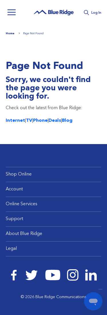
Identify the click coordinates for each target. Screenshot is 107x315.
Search (86, 13)
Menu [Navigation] (11, 12)
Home (10, 33)
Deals (55, 120)
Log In (96, 13)
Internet (15, 120)
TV (29, 120)
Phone (40, 120)
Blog (67, 120)
